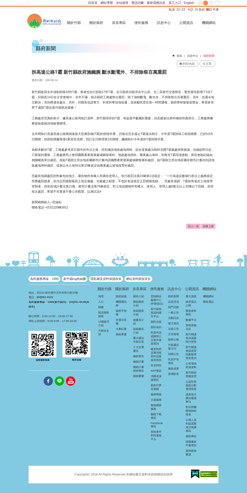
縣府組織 (121, 296)
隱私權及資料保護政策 (106, 278)
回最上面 (208, 226)
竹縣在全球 (103, 332)
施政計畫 (138, 361)
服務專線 (156, 394)
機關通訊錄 (121, 303)
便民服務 (141, 23)
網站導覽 (107, 2)
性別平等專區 (173, 361)
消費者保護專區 (156, 378)
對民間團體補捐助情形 (191, 411)
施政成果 (173, 368)
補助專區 (191, 436)
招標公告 (173, 354)
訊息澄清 (173, 301)
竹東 (216, 9)
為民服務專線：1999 (44, 278)
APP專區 (156, 370)
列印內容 (189, 63)
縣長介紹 (138, 296)
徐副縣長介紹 (138, 312)
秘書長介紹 (138, 321)
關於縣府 (96, 23)
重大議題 (191, 296)
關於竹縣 (74, 23)
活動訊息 (173, 317)
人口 (101, 301)
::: (28, 1)
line (59, 376)
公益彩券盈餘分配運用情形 (191, 385)
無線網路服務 (156, 407)
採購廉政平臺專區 (191, 443)
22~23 (180, 9)
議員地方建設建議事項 (191, 398)
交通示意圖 (121, 321)
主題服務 (156, 399)
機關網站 (209, 23)
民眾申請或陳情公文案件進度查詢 (156, 338)
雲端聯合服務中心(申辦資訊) (157, 300)
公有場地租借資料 (191, 365)
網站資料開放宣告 (138, 278)
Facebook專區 (157, 425)
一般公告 (173, 312)
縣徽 (101, 307)
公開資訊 (186, 23)
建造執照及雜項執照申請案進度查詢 (156, 354)
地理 (101, 296)
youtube (70, 376)
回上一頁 (193, 226)
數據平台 (191, 319)
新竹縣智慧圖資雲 (191, 374)
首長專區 (119, 23)
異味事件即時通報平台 (156, 435)
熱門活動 (173, 307)
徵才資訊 (173, 323)
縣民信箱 (156, 321)
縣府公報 (173, 339)
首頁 (179, 55)
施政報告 (138, 356)
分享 (217, 3)
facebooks (48, 376)
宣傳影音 (173, 373)
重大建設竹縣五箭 (138, 339)
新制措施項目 (191, 327)
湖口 (209, 9)
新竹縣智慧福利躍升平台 (156, 312)
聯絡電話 (208, 301)
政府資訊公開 (191, 303)
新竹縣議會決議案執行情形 (191, 338)
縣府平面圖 (121, 312)
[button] (195, 474)
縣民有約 (156, 327)
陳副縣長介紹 (138, 303)
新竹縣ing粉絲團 (74, 278)
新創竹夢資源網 (156, 387)
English (189, 2)
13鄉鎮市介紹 (103, 323)
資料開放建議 (191, 452)
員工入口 (174, 2)
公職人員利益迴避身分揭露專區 (191, 425)
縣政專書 (121, 334)
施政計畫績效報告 (138, 368)
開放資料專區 (191, 312)
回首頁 (92, 2)
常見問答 (156, 365)
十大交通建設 (138, 349)
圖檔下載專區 (156, 416)
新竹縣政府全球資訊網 (44, 21)
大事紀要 (121, 328)
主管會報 (173, 334)
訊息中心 (164, 23)
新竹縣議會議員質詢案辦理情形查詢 (191, 353)
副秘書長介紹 (138, 330)
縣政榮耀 (138, 376)
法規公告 (173, 328)
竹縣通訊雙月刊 (173, 346)
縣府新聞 (209, 55)
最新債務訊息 (156, 2)
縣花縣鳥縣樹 (103, 314)
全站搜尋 (122, 2)
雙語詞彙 (137, 2)
